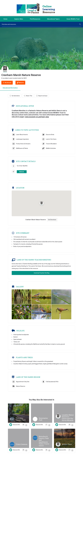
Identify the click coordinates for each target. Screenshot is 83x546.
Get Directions (52, 219)
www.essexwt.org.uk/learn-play (37, 117)
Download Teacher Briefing (41, 273)
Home (5, 19)
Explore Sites (18, 19)
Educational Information (10, 88)
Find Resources (35, 19)
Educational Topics (53, 19)
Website (21, 171)
